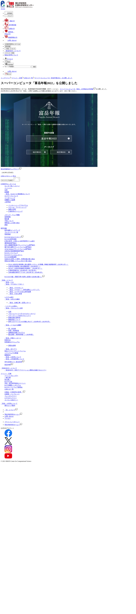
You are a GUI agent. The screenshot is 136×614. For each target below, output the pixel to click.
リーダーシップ (13, 60)
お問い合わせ (11, 222)
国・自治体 (12, 479)
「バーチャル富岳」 (15, 130)
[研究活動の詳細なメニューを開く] (8, 78)
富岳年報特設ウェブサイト (11, 319)
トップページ (5, 228)
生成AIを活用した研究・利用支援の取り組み (23, 111)
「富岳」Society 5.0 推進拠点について (21, 56)
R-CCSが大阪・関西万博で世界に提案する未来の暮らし (28, 116)
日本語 (11, 212)
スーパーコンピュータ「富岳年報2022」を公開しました (53, 228)
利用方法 (11, 138)
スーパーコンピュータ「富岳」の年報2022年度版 (78, 239)
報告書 (10, 70)
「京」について (11, 560)
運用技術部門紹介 (14, 95)
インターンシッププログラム (18, 356)
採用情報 (11, 68)
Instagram (12, 206)
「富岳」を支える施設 (15, 128)
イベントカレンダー (15, 166)
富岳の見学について (11, 192)
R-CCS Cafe (12, 171)
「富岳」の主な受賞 (15, 444)
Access (3, 9)
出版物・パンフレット (15, 184)
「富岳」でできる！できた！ (18, 124)
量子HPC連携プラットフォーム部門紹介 (21, 99)
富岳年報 (12, 157)
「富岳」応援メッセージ (16, 136)
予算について (12, 72)
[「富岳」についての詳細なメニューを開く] (10, 118)
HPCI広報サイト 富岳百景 (18, 154)
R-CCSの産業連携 (14, 109)
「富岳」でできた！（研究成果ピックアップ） (24, 440)
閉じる (8, 224)
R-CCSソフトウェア (15, 105)
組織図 (10, 54)
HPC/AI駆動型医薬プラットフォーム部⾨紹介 (23, 97)
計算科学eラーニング (15, 361)
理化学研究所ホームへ (13, 565)
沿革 (9, 52)
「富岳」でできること (15, 438)
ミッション (12, 50)
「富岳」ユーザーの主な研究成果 (19, 442)
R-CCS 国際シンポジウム (16, 175)
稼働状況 (11, 148)
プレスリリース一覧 (15, 84)
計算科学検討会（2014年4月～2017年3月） (22, 421)
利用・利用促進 (13, 481)
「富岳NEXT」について (13, 159)
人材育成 (11, 64)
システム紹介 (12, 126)
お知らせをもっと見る (8, 326)
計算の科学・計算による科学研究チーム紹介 (23, 93)
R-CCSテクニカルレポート (17, 107)
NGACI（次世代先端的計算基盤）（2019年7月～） (25, 419)
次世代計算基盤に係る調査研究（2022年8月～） (24, 417)
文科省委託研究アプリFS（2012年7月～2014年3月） (25, 423)
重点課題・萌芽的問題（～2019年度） (21, 485)
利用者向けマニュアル (15, 140)
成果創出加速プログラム (16, 483)
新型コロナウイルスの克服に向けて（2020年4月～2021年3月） (29, 472)
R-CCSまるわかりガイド (17, 89)
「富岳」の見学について (16, 150)
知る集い (11, 170)
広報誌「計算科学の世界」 (18, 182)
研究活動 (11, 80)
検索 (34, 217)
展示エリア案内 (10, 556)
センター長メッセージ (15, 48)
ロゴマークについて (15, 58)
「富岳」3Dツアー (14, 142)
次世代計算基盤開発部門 (16, 103)
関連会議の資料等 (14, 468)
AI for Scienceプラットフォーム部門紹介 (21, 101)
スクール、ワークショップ (17, 358)
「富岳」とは (12, 122)
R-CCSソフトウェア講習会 (17, 177)
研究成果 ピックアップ (16, 82)
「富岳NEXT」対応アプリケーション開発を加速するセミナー (25, 520)
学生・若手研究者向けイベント (18, 173)
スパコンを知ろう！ (15, 190)
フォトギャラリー (14, 186)
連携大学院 (12, 360)
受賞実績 (11, 86)
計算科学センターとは (8, 334)
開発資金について (14, 470)
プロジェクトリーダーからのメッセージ (22, 464)
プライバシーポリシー (12, 572)
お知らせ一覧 (12, 179)
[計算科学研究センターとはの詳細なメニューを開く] (13, 44)
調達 (9, 76)
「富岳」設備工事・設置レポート (19, 453)
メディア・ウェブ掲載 (15, 66)
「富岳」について (14, 120)
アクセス (9, 196)
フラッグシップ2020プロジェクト (19, 466)
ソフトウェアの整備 (15, 146)
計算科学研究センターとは (17, 46)
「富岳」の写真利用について (18, 152)
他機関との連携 (13, 62)
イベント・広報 (13, 164)
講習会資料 (12, 496)
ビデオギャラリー (14, 188)
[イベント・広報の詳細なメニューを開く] (10, 162)
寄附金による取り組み (15, 74)
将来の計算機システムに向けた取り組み (22, 113)
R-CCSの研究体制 (14, 91)
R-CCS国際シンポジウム (13, 535)
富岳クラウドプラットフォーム (18, 144)
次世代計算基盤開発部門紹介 (14, 401)
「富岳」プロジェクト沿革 (17, 132)
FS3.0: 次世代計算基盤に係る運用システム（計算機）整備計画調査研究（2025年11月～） (38, 415)
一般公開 (11, 168)
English (11, 215)
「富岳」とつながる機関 (16, 134)
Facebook (12, 201)
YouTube (12, 207)
